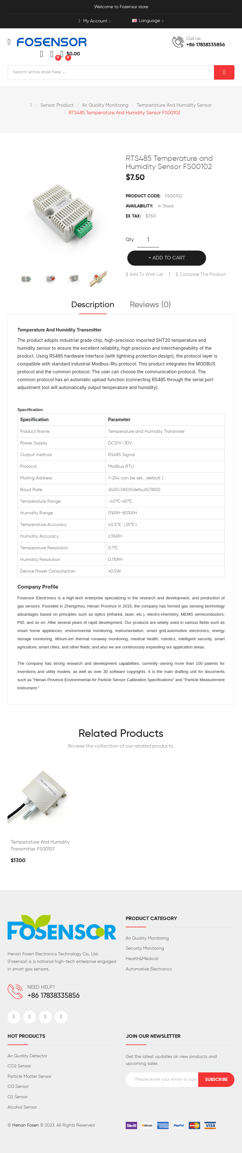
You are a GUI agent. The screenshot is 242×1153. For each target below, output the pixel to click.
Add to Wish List (146, 274)
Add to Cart (169, 258)
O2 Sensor (18, 1097)
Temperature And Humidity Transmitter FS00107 (40, 845)
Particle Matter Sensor (29, 1076)
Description (92, 305)
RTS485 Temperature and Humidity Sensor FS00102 (124, 112)
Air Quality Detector (27, 1056)
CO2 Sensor (19, 1066)
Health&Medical (142, 959)
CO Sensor (18, 1086)
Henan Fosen (25, 1125)
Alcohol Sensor (22, 1107)
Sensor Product (57, 105)
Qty (130, 239)
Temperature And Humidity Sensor (174, 105)
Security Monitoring (145, 948)
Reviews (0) (150, 305)
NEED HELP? (41, 987)
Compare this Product (203, 274)
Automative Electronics (149, 969)
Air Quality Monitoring (105, 105)
